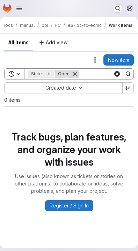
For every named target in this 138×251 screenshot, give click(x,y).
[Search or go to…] (118, 8)
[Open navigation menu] (19, 8)
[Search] (128, 73)
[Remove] (75, 74)
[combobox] (63, 87)
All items (18, 42)
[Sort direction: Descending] (128, 87)
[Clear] (117, 74)
